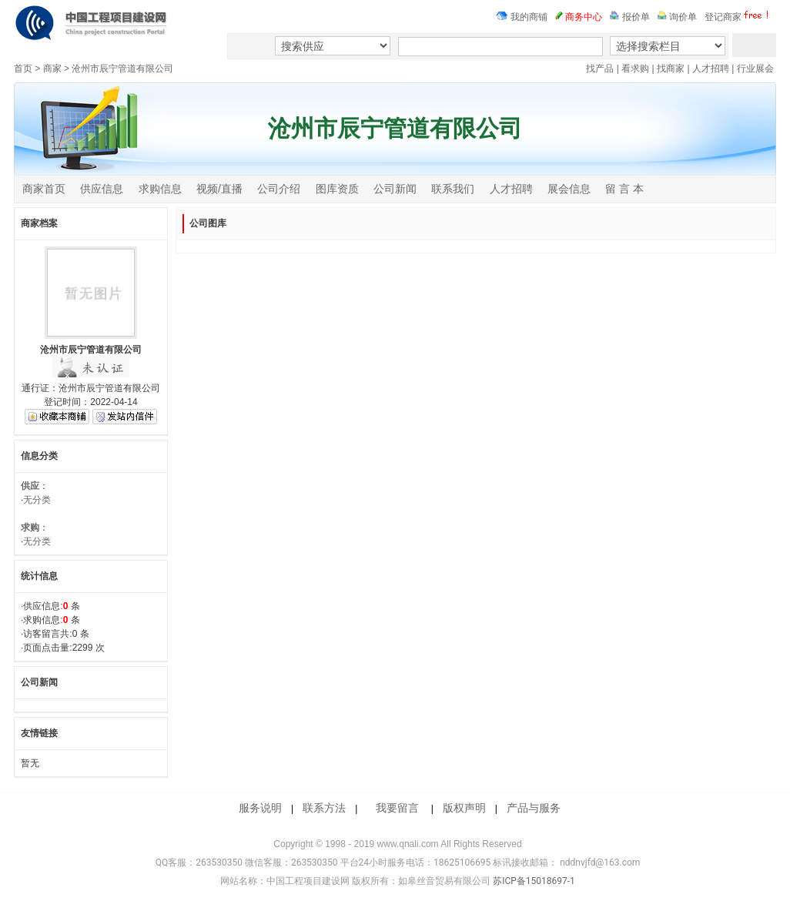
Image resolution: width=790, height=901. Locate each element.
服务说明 (260, 808)
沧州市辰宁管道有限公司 (122, 68)
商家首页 (43, 189)
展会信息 (569, 189)
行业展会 (755, 68)
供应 (30, 486)
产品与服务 (534, 808)
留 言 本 (624, 189)
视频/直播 (219, 189)
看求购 (635, 68)
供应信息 (101, 189)
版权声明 (464, 808)
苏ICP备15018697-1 (532, 881)
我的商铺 (521, 17)
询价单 (677, 17)
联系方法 (324, 808)
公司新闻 (395, 189)
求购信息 (160, 189)
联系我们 (452, 189)
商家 (52, 68)
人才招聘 (710, 68)
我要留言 (397, 808)
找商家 (671, 68)
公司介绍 (278, 189)
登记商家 (738, 17)
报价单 (629, 17)
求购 (30, 527)
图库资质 (337, 189)
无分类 (37, 499)
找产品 (600, 68)
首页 (23, 68)
